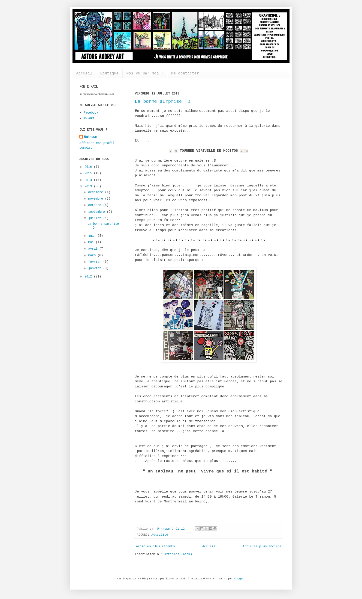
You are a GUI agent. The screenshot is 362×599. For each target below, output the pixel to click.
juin (92, 236)
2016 (89, 167)
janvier (95, 268)
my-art (89, 118)
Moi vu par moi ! (145, 73)
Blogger (238, 579)
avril (93, 249)
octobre (95, 205)
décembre (96, 192)
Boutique (109, 73)
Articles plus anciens (262, 546)
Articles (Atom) (178, 554)
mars (92, 255)
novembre (96, 199)
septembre (97, 212)
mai (92, 242)
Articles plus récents (155, 546)
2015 (89, 173)
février (95, 262)
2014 (89, 180)
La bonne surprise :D (162, 101)
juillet (95, 218)
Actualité (159, 535)
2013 (89, 186)
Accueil (84, 73)
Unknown (90, 137)
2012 (89, 276)
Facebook (91, 113)
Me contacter (185, 73)
